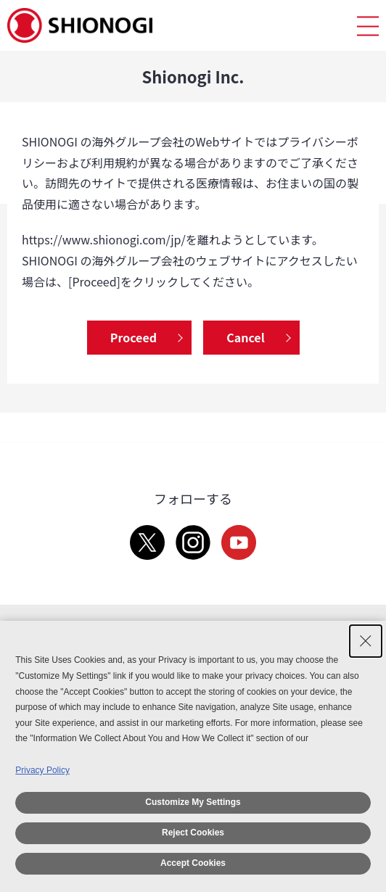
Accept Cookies (193, 863)
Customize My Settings (192, 802)
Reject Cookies (193, 832)
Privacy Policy (42, 770)
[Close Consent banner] (366, 641)
